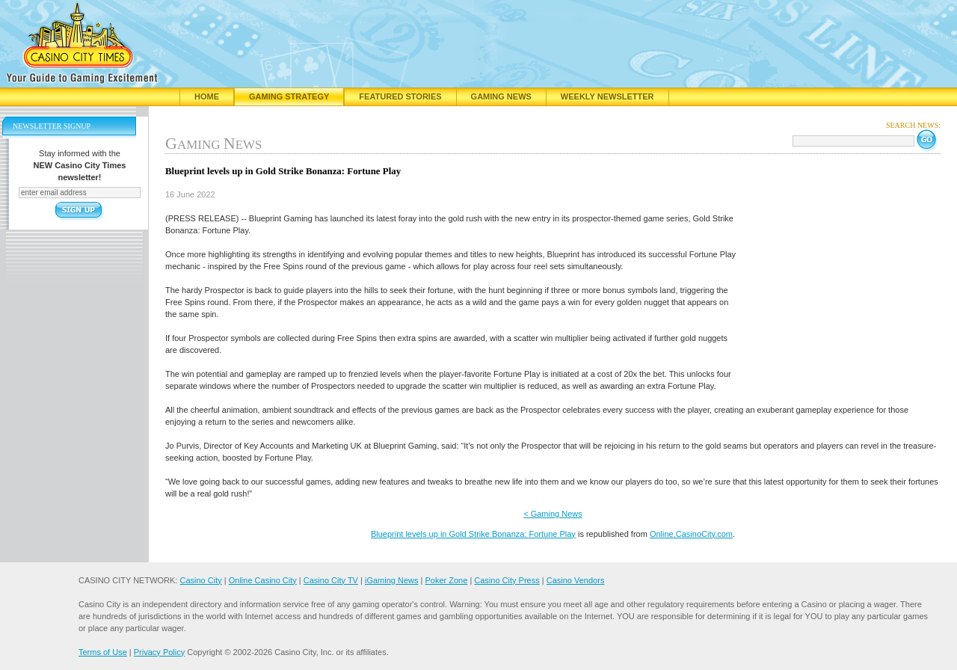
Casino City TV (331, 580)
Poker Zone (446, 580)
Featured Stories (400, 96)
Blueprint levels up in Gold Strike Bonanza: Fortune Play (473, 533)
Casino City (200, 580)
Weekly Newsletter (607, 96)
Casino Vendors (576, 580)
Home (206, 96)
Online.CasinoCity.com (691, 533)
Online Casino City (263, 580)
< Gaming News (552, 513)
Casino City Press (506, 580)
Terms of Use (103, 652)
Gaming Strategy (289, 96)
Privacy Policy (159, 652)
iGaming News (392, 580)
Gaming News (501, 96)
